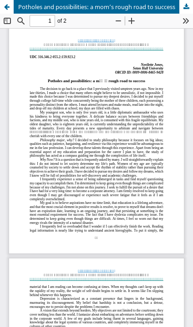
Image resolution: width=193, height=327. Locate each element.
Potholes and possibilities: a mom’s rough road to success (96, 7)
